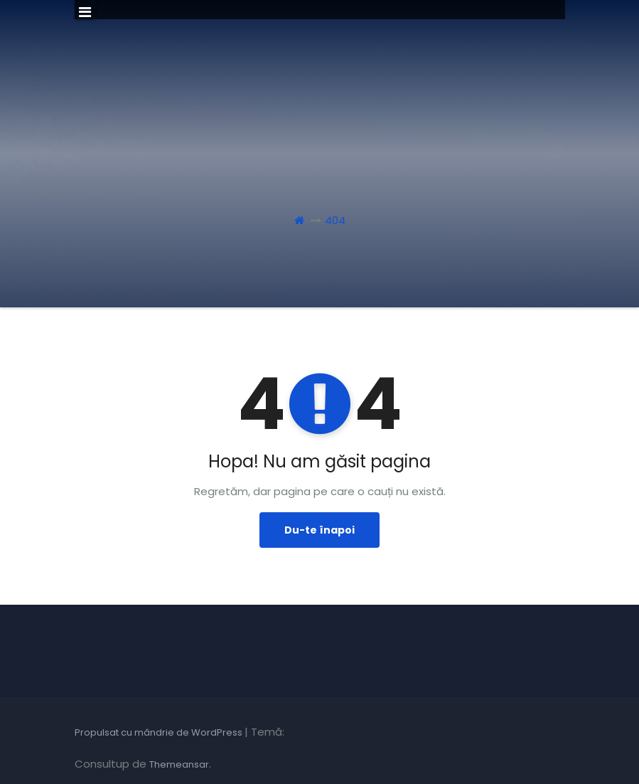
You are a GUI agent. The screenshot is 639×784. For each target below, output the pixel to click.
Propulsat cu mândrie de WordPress (160, 732)
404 (335, 220)
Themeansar (179, 764)
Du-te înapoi (319, 530)
